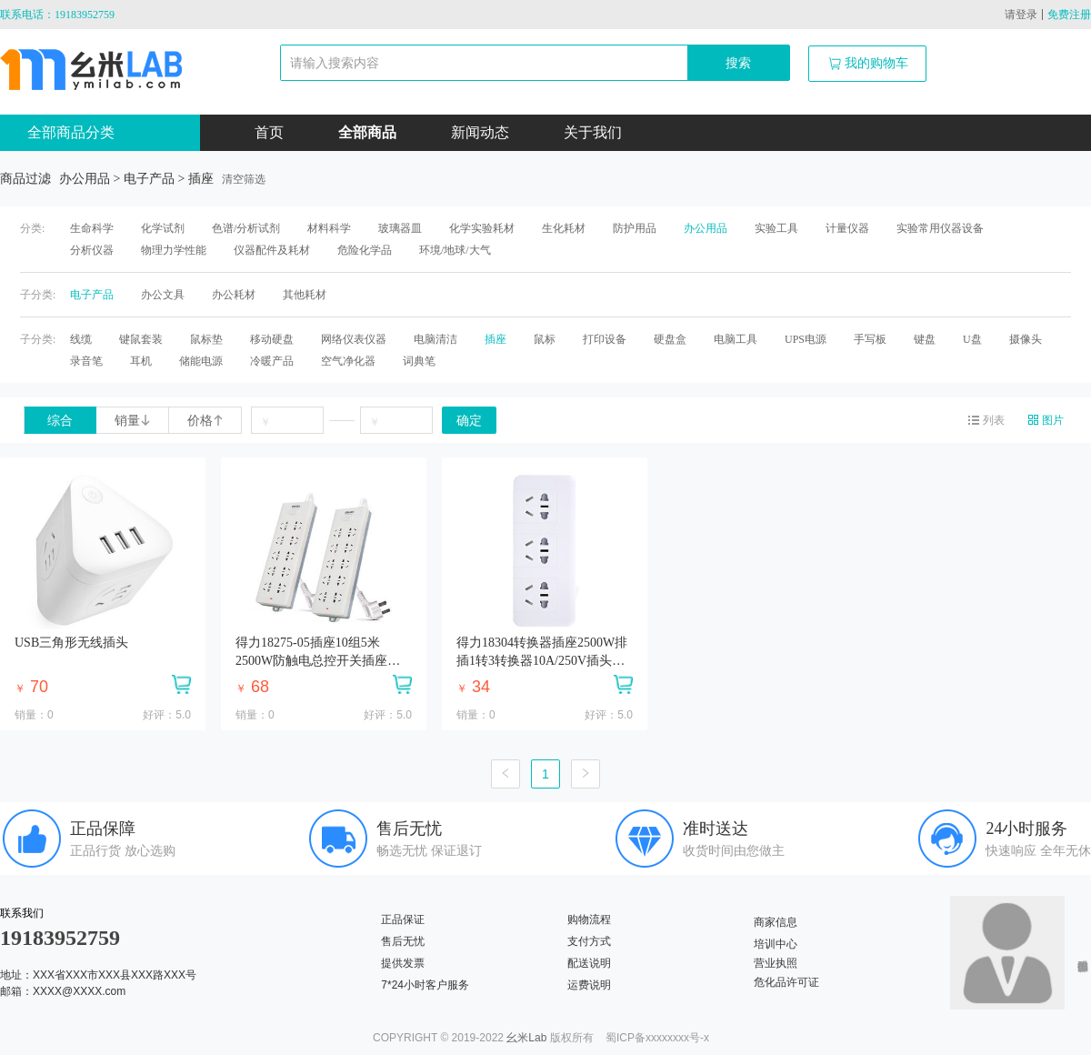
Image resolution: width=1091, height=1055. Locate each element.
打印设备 (604, 339)
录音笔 (86, 361)
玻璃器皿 (400, 228)
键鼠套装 (141, 339)
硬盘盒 (670, 339)
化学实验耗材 (482, 228)
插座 (495, 339)
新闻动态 (480, 132)
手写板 (870, 339)
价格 (205, 420)
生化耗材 (564, 228)
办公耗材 (233, 294)
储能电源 (201, 361)
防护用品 (634, 228)
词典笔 (419, 361)
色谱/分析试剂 (246, 228)
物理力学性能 (173, 250)
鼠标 (545, 339)
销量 (133, 420)
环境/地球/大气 (455, 250)
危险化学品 (364, 250)
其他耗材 (304, 294)
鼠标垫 (206, 339)
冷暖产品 (272, 361)
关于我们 (593, 132)
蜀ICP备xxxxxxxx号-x (657, 1037)
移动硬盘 (272, 339)
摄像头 (1025, 339)
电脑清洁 (435, 339)
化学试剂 (163, 228)
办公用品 (705, 228)
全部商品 (367, 132)
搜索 (738, 63)
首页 (269, 132)
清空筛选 (243, 179)
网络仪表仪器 (353, 339)
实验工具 (776, 228)
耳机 (141, 361)
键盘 (925, 339)
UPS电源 (805, 339)
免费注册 (1069, 14)
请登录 (1021, 14)
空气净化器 (348, 361)
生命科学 (92, 228)
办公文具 (163, 294)
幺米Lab (526, 1037)
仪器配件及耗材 (272, 250)
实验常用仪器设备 (940, 228)
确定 (469, 420)
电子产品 (92, 294)
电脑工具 (735, 339)
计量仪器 (847, 228)
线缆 (81, 339)
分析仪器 (92, 250)
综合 (60, 420)
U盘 (972, 339)
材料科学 (329, 228)
